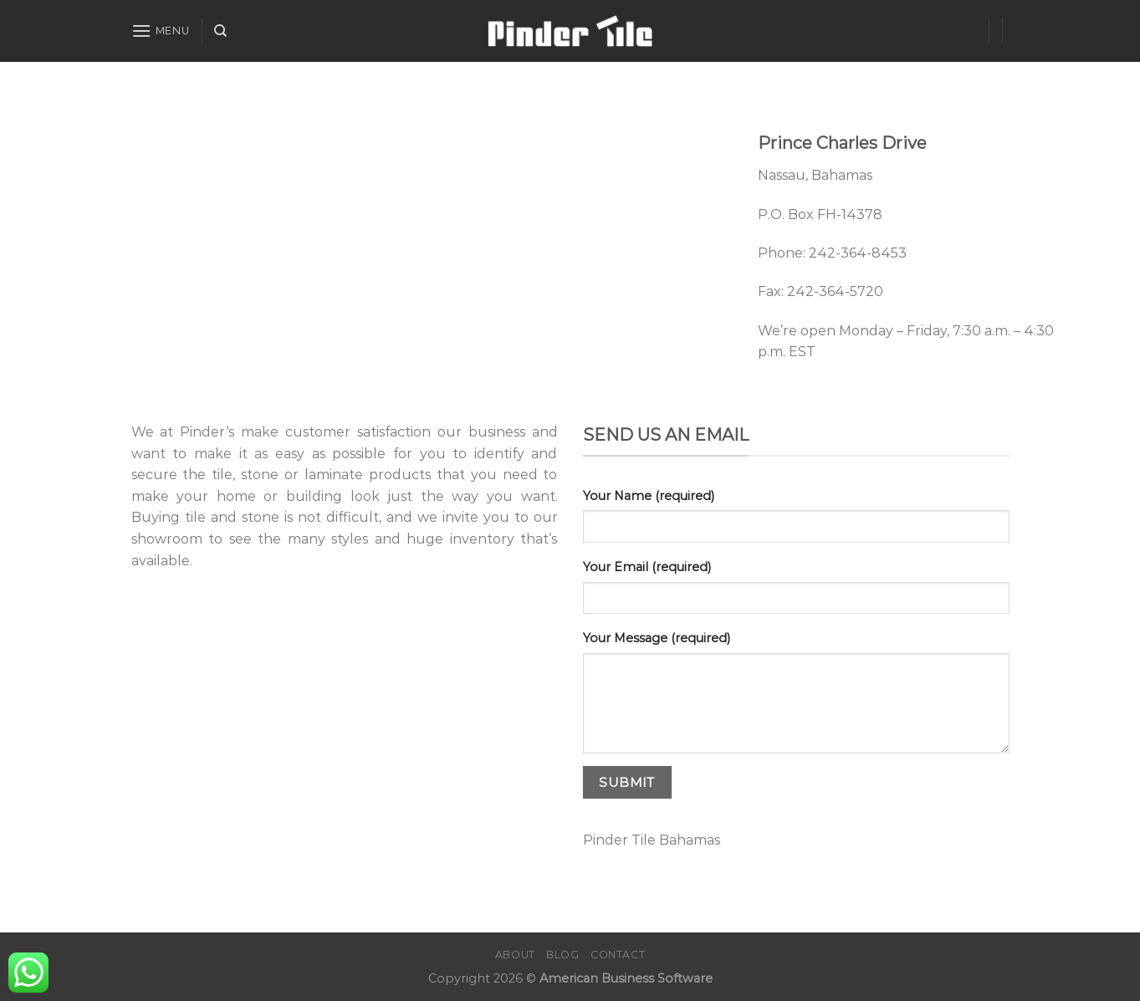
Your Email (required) (647, 567)
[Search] (220, 31)
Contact (617, 954)
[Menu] (160, 30)
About (515, 954)
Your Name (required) (648, 495)
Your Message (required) (656, 638)
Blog (562, 954)
